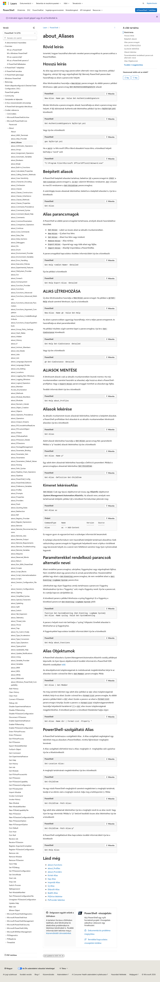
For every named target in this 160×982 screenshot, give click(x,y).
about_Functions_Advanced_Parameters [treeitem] (23, 304)
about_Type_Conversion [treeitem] (20, 639)
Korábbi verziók (26, 974)
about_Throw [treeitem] (16, 625)
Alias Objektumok (131, 61)
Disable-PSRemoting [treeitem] (17, 710)
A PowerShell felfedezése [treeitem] (16, 64)
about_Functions (55, 864)
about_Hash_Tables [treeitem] (18, 333)
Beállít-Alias (53, 893)
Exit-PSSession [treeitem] (14, 742)
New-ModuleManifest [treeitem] (17, 806)
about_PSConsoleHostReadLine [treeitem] (23, 425)
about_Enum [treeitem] (16, 249)
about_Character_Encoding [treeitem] (21, 181)
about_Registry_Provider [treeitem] (20, 518)
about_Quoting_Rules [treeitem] (19, 507)
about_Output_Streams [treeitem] (20, 422)
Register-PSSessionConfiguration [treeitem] (21, 849)
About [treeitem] (13, 131)
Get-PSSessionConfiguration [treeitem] (20, 785)
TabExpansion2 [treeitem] (14, 889)
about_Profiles (54, 868)
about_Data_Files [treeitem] (17, 235)
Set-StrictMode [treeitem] (15, 874)
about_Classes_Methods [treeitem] (20, 199)
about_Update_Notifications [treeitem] (21, 653)
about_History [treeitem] (16, 340)
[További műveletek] (115, 28)
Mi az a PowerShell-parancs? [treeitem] (18, 60)
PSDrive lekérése (55, 896)
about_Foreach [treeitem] (16, 278)
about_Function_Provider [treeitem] (20, 285)
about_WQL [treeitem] (15, 671)
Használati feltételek (118, 974)
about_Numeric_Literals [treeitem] (20, 404)
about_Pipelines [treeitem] (17, 475)
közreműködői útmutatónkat (58, 933)
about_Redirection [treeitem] (18, 511)
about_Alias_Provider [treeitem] (19, 139)
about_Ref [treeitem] (15, 515)
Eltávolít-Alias (54, 889)
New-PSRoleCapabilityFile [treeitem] (18, 810)
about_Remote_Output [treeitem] (19, 539)
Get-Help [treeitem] (12, 760)
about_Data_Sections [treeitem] (19, 239)
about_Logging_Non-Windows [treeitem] (22, 376)
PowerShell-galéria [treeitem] (12, 92)
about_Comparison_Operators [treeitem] (22, 224)
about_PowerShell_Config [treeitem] (20, 479)
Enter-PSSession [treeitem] (15, 735)
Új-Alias (51, 886)
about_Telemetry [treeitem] (17, 617)
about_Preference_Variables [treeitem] (21, 486)
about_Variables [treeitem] (17, 664)
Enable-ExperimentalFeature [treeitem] (19, 720)
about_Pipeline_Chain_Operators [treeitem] (23, 472)
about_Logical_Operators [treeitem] (20, 383)
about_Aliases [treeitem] (16, 142)
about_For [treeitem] (15, 274)
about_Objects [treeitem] (16, 411)
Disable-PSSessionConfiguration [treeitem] (21, 713)
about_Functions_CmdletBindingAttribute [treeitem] (24, 317)
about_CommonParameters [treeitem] (21, 221)
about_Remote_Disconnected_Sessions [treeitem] (24, 530)
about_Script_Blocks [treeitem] (18, 571)
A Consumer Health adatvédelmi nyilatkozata (89, 974)
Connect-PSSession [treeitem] (16, 699)
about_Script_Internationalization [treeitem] (23, 575)
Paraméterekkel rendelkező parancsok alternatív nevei (138, 56)
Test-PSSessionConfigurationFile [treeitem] (21, 896)
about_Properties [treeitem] (17, 497)
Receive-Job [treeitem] (13, 839)
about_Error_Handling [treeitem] (19, 260)
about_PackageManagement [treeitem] (22, 447)
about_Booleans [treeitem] (17, 160)
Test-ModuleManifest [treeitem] (17, 892)
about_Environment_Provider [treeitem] (22, 253)
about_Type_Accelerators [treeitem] (20, 635)
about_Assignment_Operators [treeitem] (22, 153)
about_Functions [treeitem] (17, 289)
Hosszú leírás (129, 35)
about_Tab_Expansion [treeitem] (19, 614)
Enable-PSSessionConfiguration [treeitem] (21, 728)
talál (63, 664)
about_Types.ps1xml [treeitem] (18, 646)
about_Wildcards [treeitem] (17, 678)
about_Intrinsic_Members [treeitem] (20, 347)
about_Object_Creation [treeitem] (20, 407)
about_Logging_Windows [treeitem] (20, 379)
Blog (36, 974)
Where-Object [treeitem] (14, 910)
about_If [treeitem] (14, 343)
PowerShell (54, 27)
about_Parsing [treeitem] (16, 465)
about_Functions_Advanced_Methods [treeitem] (24, 297)
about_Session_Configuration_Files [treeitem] (23, 584)
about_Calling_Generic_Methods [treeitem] (23, 174)
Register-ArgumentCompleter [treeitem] (20, 846)
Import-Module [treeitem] (15, 792)
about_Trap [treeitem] (15, 628)
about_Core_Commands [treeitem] (20, 232)
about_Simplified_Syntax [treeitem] (20, 596)
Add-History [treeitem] (13, 688)
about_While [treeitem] (15, 675)
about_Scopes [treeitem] (16, 568)
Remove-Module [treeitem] (15, 856)
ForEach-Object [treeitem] (15, 749)
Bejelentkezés (152, 3)
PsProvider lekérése (56, 900)
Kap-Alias (52, 878)
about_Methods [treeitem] (17, 393)
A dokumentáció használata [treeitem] (15, 42)
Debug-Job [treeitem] (13, 703)
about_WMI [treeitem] (15, 667)
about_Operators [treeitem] (17, 418)
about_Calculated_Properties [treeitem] (22, 171)
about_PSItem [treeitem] (16, 432)
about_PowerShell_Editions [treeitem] (21, 482)
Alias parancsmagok (132, 42)
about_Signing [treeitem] (16, 592)
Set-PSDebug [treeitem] (14, 867)
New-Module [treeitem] (14, 803)
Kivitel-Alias (53, 875)
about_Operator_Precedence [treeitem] (22, 414)
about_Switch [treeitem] (16, 610)
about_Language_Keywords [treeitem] (21, 361)
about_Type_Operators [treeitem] (19, 642)
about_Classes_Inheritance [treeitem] (21, 196)
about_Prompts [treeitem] (17, 493)
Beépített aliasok (130, 39)
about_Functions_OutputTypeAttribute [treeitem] (24, 324)
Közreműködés (48, 974)
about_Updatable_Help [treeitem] (19, 649)
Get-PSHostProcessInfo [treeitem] (18, 774)
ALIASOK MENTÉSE (131, 49)
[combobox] (20, 33)
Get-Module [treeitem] (13, 771)
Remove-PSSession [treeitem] (16, 860)
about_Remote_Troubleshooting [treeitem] (23, 546)
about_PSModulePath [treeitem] (19, 436)
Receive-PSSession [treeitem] (16, 842)
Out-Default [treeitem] (13, 828)
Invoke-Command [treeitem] (16, 796)
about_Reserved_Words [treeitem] (20, 557)
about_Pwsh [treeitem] (15, 504)
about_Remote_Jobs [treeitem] (18, 536)
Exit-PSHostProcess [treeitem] (16, 738)
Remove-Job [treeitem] (13, 853)
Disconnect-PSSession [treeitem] (17, 717)
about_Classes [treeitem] (16, 189)
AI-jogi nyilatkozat (10, 974)
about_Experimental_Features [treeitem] (22, 267)
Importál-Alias (54, 882)
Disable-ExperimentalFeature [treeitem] (20, 706)
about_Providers (55, 871)
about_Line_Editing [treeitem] (18, 369)
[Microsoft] (4, 3)
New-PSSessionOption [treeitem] (17, 821)
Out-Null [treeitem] (12, 835)
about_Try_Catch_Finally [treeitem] (20, 632)
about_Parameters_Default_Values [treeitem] (24, 461)
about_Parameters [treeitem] (18, 457)
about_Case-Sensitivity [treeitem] (19, 178)
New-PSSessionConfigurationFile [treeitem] (21, 817)
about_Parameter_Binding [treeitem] (21, 450)
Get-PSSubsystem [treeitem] (16, 789)
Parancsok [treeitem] (13, 124)
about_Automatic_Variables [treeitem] (21, 156)
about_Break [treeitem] (15, 164)
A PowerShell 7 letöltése (146, 10)
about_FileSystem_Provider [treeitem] (21, 271)
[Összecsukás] (34, 27)
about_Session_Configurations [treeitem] (22, 589)
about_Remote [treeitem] (16, 525)
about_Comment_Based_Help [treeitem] (22, 214)
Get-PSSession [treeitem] (14, 778)
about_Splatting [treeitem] (17, 603)
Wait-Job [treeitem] (12, 906)
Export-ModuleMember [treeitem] (18, 746)
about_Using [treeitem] (16, 657)
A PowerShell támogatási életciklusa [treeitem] (18, 106)
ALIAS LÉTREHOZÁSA (132, 45)
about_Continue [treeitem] (17, 228)
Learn (45, 27)
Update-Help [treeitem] (14, 903)
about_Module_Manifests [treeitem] (20, 397)
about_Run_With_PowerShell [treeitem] (22, 564)
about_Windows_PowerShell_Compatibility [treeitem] (24, 683)
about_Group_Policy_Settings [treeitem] (22, 329)
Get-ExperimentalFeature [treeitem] (18, 756)
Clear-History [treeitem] (14, 692)
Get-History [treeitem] (13, 763)
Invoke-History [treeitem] (14, 799)
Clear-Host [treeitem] (13, 696)
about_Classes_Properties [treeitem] (20, 203)
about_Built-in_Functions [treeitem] (20, 167)
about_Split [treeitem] (15, 607)
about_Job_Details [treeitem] (18, 351)
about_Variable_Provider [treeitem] (20, 660)
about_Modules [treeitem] (17, 400)
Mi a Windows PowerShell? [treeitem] (17, 53)
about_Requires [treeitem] (17, 553)
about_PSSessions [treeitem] (18, 443)
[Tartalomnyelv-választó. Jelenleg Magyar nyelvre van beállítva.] (8, 968)
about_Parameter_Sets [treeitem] (19, 454)
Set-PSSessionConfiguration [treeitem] (19, 871)
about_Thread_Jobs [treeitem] (18, 621)
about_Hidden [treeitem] (16, 336)
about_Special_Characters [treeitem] (21, 599)
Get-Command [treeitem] (14, 753)
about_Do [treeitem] (14, 246)
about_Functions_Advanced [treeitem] (21, 292)
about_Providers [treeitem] (17, 500)
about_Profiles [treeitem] (16, 490)
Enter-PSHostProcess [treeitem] (17, 731)
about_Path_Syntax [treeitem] (18, 468)
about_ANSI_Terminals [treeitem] (19, 135)
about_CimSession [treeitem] (18, 185)
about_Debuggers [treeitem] (18, 242)
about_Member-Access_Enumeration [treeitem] (19, 388)
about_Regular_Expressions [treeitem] (21, 522)
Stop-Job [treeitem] (12, 881)
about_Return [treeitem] (16, 561)
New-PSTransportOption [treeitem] (18, 824)
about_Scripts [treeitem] (16, 578)
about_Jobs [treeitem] (15, 354)
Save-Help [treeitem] (13, 864)
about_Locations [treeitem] (17, 372)
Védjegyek (133, 974)
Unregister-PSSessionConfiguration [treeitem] (22, 899)
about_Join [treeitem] (15, 358)
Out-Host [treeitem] (12, 831)
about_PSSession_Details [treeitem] (20, 440)
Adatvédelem (62, 974)
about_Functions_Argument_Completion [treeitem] (24, 311)
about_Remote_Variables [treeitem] (20, 550)
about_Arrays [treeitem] (16, 149)
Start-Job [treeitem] (12, 878)
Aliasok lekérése (130, 52)
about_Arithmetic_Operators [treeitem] (22, 146)
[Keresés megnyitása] (143, 3)
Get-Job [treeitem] (12, 767)
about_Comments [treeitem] (18, 217)
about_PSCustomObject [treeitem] (20, 429)
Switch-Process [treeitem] (15, 885)
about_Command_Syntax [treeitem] (20, 210)
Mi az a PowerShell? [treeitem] (14, 50)
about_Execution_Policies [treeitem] (20, 264)
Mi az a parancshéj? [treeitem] (14, 57)
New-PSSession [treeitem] (15, 813)
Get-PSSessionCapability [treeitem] (18, 781)
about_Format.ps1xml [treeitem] (19, 282)
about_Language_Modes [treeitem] (20, 365)
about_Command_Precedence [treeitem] (22, 207)
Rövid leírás (128, 32)
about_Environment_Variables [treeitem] (22, 257)
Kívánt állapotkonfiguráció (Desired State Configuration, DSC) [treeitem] (20, 87)
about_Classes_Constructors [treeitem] (21, 192)
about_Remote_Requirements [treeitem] (22, 543)
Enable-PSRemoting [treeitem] (16, 724)
